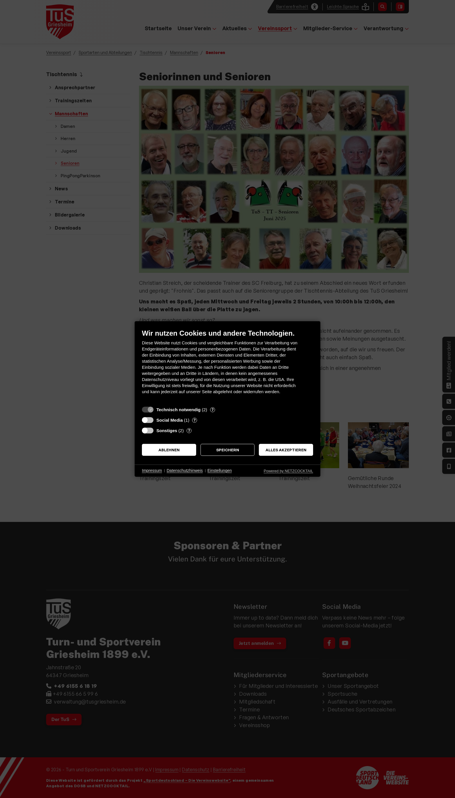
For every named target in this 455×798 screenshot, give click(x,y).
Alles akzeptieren (286, 449)
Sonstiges (166, 430)
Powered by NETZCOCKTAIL (288, 471)
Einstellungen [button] (219, 470)
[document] (227, 366)
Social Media (169, 420)
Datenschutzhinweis (185, 470)
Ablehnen (169, 449)
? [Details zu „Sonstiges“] (189, 430)
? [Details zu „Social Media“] (195, 420)
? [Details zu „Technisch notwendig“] (213, 409)
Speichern (227, 449)
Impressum (152, 470)
